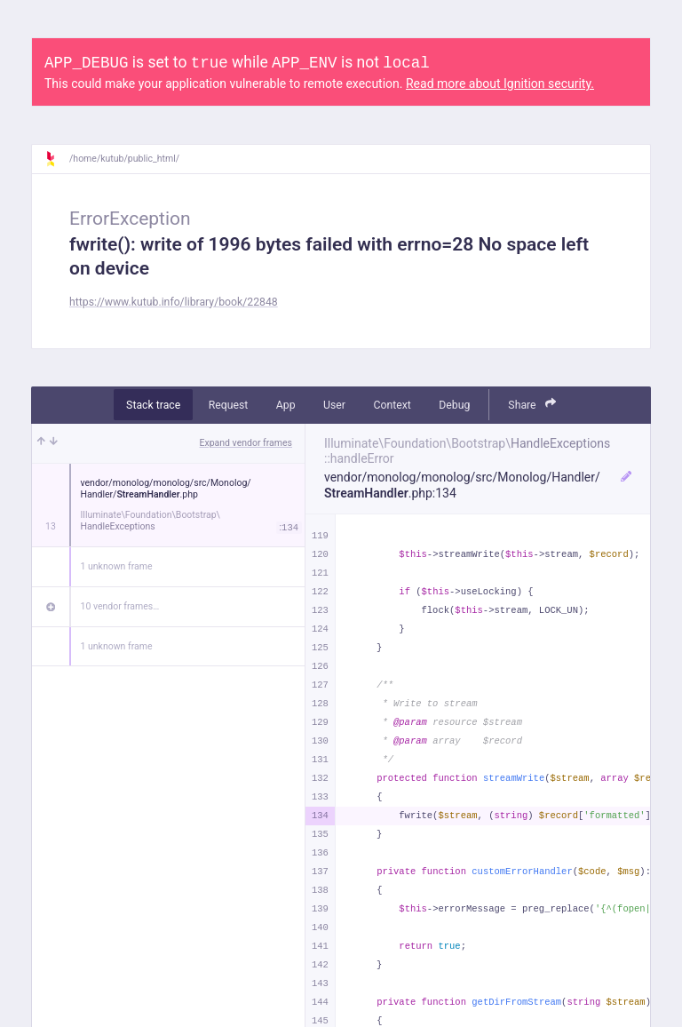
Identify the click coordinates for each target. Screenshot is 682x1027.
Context (391, 405)
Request (229, 405)
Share (532, 403)
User (334, 405)
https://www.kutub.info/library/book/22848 (173, 302)
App (286, 405)
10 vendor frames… (120, 606)
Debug (454, 405)
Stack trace (153, 405)
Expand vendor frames (246, 443)
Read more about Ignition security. (500, 83)
